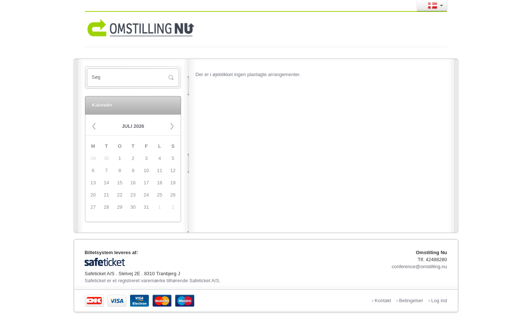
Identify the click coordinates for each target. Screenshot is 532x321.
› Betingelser (409, 300)
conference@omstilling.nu (419, 266)
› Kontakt (381, 300)
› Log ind (437, 300)
